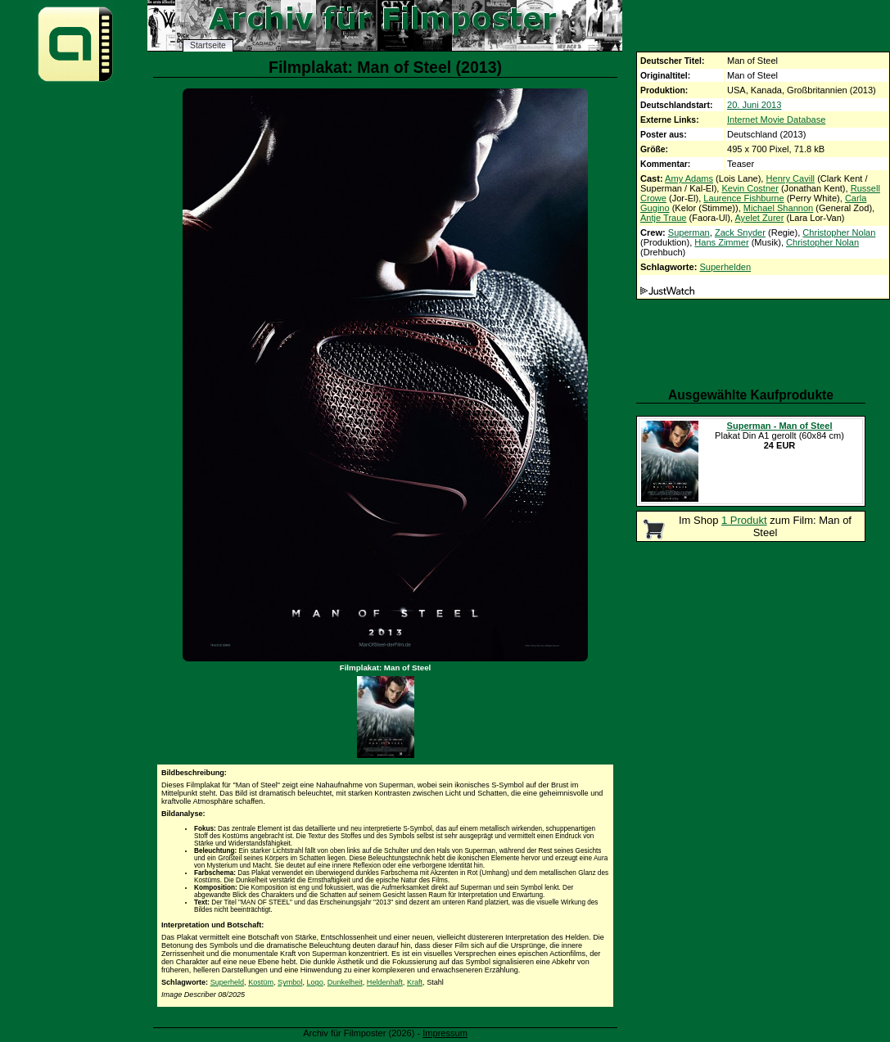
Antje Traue (663, 218)
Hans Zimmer (721, 242)
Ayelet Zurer (759, 218)
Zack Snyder (740, 232)
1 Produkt (744, 520)
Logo (314, 982)
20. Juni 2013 (754, 105)
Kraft (414, 982)
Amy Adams (689, 178)
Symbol (290, 982)
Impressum (445, 1033)
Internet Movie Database (776, 119)
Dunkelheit (345, 982)
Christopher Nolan (838, 232)
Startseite (208, 45)
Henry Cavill (790, 178)
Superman (689, 232)
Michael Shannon (778, 208)
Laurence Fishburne (743, 198)
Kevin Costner (749, 188)
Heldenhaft (385, 982)
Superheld (227, 982)
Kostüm (260, 982)
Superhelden (725, 267)
